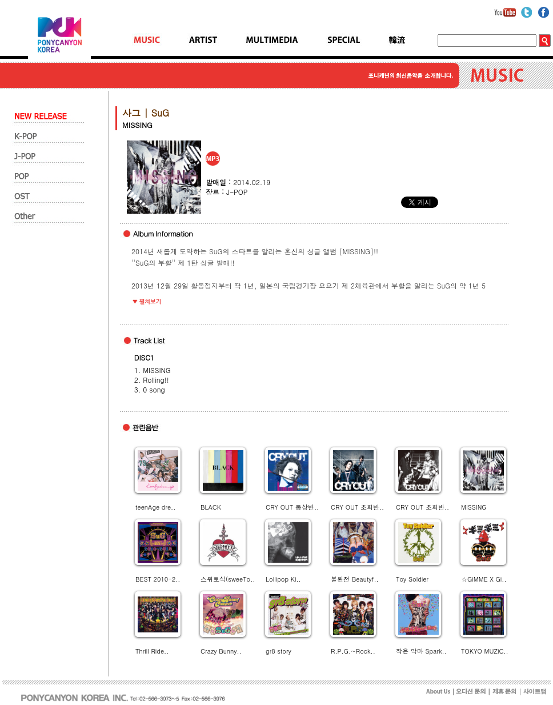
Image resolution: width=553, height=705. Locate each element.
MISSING (474, 507)
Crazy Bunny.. (221, 651)
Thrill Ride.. (152, 651)
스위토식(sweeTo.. (228, 579)
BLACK (211, 507)
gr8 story (278, 651)
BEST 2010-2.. (157, 579)
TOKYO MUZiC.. (484, 651)
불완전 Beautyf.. (355, 579)
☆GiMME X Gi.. (483, 579)
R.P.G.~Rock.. (353, 651)
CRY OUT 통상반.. (292, 507)
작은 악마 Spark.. (421, 651)
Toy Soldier (412, 579)
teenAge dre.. (155, 507)
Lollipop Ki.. (283, 579)
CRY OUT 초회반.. (357, 507)
